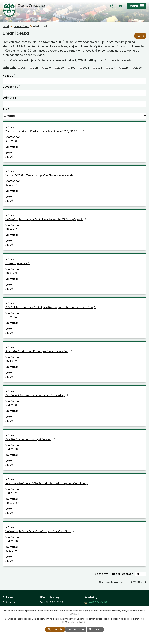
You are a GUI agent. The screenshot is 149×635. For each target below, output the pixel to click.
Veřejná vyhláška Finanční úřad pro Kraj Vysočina (40, 531)
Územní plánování (20, 263)
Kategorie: (9, 67)
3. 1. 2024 (11, 317)
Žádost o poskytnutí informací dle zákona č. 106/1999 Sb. (45, 131)
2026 (138, 68)
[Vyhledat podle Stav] (74, 116)
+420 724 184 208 (98, 602)
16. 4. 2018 (11, 185)
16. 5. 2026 (11, 551)
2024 (112, 68)
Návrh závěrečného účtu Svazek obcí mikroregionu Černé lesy (49, 483)
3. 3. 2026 (11, 493)
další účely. (74, 614)
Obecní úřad (21, 26)
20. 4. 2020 (12, 229)
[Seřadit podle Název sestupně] (15, 75)
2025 (125, 68)
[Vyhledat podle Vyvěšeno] (74, 93)
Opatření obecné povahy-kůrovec (30, 439)
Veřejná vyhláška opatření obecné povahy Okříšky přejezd (46, 219)
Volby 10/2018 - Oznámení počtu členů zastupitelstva (43, 175)
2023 (99, 68)
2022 (86, 68)
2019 (48, 68)
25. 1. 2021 (11, 361)
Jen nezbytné (76, 629)
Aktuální (10, 157)
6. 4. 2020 (11, 449)
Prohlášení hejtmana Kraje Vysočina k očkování (39, 351)
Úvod (6, 26)
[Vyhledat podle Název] (74, 81)
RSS (140, 36)
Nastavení (95, 629)
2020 (60, 68)
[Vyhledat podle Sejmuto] (74, 104)
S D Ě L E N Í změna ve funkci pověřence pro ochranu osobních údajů (53, 307)
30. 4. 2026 (12, 503)
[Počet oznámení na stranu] (140, 574)
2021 (73, 68)
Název (8, 76)
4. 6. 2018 (11, 141)
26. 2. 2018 (11, 273)
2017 (23, 68)
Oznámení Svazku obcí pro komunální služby (37, 395)
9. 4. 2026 (11, 541)
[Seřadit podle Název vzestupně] (15, 74)
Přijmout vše (55, 629)
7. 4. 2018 (11, 405)
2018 (35, 68)
